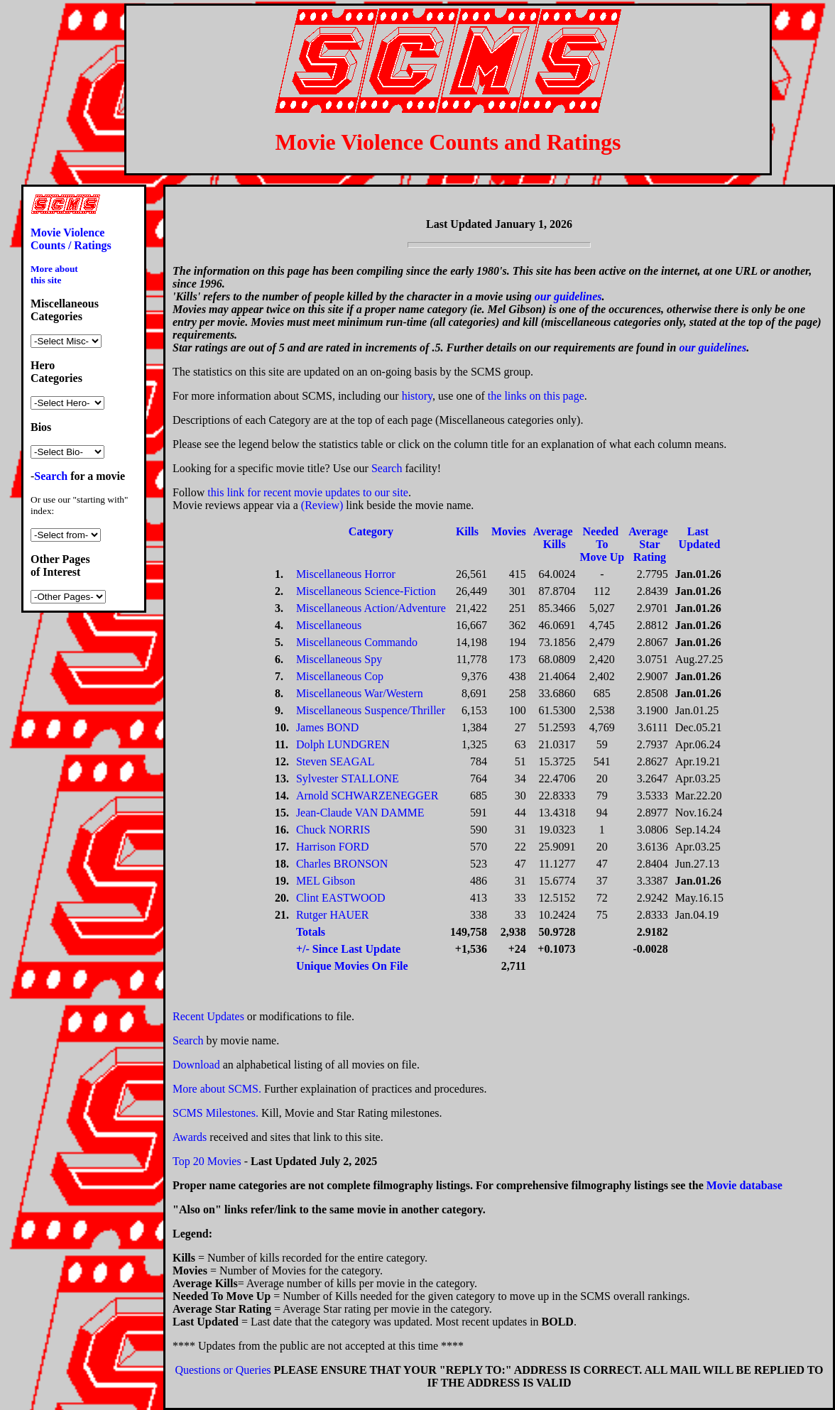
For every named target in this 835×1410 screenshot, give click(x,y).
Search (387, 468)
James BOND (327, 727)
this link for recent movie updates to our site (307, 492)
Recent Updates (208, 1016)
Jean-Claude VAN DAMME (360, 813)
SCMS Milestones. (215, 1113)
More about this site (54, 274)
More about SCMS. (217, 1089)
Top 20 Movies (207, 1161)
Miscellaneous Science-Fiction (366, 591)
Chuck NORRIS (333, 830)
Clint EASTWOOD (341, 898)
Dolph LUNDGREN (343, 744)
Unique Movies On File (352, 966)
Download (196, 1065)
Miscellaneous (328, 625)
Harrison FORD (332, 847)
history (417, 396)
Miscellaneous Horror (345, 574)
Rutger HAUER (332, 915)
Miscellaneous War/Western (359, 693)
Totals (310, 932)
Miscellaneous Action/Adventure (371, 608)
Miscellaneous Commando (357, 642)
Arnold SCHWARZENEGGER (367, 795)
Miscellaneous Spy (339, 659)
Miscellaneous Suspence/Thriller (370, 710)
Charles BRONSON (342, 864)
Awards (190, 1137)
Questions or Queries (223, 1370)
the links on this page (536, 396)
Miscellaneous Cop (339, 676)
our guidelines (568, 296)
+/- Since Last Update (348, 949)
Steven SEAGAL (335, 761)
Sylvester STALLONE (347, 778)
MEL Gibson (325, 881)
